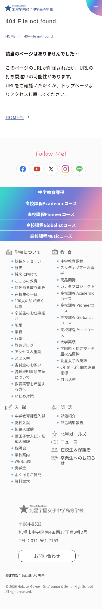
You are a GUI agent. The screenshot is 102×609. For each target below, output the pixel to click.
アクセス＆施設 (28, 351)
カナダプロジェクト (77, 286)
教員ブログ (24, 345)
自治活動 (68, 379)
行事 (18, 338)
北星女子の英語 (73, 360)
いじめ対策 (24, 396)
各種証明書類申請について (30, 374)
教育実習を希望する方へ (30, 386)
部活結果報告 (71, 422)
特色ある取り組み (30, 287)
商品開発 (68, 279)
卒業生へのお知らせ (77, 460)
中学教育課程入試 (30, 416)
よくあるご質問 (28, 474)
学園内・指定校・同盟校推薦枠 (77, 351)
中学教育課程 (51, 192)
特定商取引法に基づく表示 (25, 575)
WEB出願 (23, 461)
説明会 (20, 448)
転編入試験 (24, 429)
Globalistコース (51, 225)
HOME (10, 36)
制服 (18, 325)
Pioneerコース (51, 214)
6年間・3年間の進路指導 (77, 369)
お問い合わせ (47, 555)
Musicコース (51, 236)
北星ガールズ (73, 433)
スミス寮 (22, 358)
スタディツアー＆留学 (77, 270)
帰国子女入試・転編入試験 (30, 438)
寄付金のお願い (28, 365)
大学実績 (68, 342)
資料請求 (22, 481)
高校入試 (22, 422)
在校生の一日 (26, 294)
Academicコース (51, 203)
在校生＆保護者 (75, 449)
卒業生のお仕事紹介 (30, 315)
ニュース (69, 441)
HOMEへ (14, 117)
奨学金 (20, 467)
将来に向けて (26, 274)
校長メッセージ (28, 261)
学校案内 (22, 454)
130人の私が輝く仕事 (29, 303)
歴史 (18, 267)
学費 (18, 331)
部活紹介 (68, 416)
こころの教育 (26, 281)
